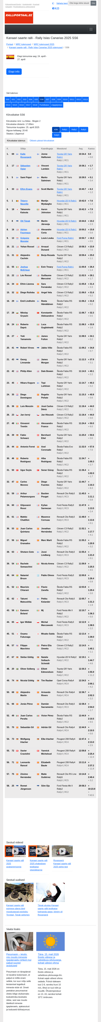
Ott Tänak (25, 221)
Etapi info (14, 71)
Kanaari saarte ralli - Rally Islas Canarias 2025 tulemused (35, 47)
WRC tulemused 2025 (44, 44)
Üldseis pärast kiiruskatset (42, 141)
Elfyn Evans (26, 189)
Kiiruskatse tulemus (16, 141)
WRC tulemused (23, 44)
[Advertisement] (74, 71)
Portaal (9, 44)
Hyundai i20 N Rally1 (66, 201)
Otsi (93, 3)
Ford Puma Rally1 (65, 238)
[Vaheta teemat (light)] (62, 3)
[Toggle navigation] (91, 29)
